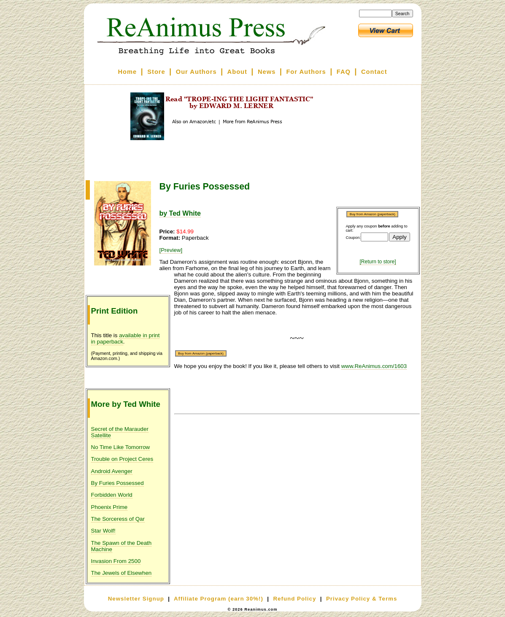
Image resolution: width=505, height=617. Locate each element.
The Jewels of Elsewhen (121, 573)
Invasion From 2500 (116, 561)
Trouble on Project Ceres (122, 459)
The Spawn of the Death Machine (121, 546)
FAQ (344, 71)
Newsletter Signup (136, 598)
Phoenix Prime (109, 507)
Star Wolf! (103, 531)
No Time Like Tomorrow (120, 447)
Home (127, 71)
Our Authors (196, 71)
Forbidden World (111, 495)
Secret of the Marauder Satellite (120, 432)
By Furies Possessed (117, 483)
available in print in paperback (125, 338)
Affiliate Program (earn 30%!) (218, 598)
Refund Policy (294, 598)
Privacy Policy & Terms (361, 598)
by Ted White (180, 213)
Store (156, 71)
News (266, 71)
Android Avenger (111, 471)
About (237, 71)
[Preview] (171, 250)
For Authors (306, 71)
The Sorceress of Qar (118, 519)
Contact (374, 71)
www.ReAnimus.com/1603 (374, 366)
